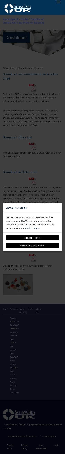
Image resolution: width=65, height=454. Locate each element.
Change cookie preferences (32, 245)
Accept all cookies (32, 237)
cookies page (32, 227)
